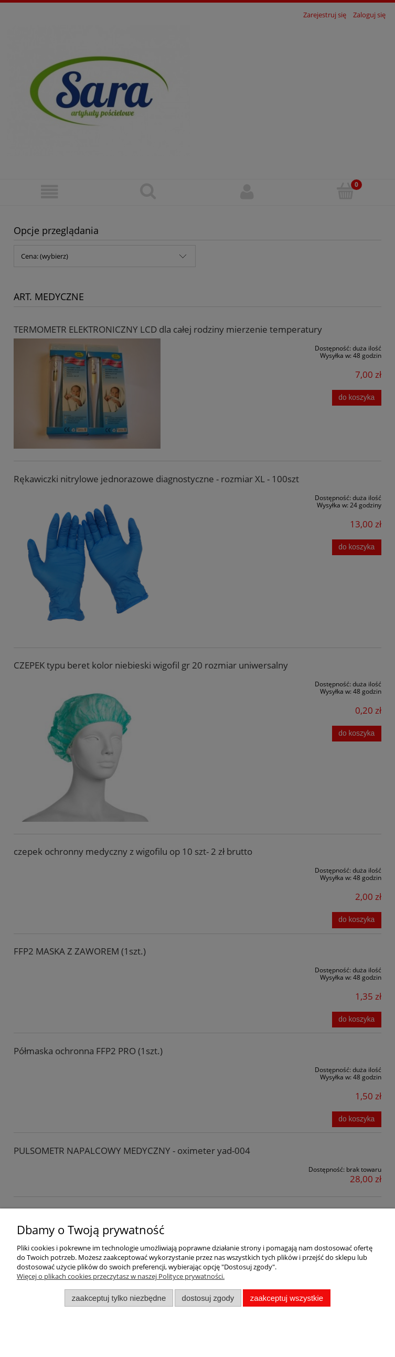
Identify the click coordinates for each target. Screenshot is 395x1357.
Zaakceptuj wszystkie (286, 1298)
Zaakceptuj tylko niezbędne (119, 1298)
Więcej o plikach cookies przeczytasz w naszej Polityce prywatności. (121, 1276)
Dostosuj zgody (208, 1298)
